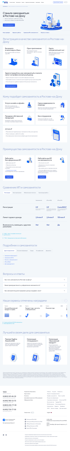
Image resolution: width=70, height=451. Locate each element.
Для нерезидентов (9, 264)
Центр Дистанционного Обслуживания (33, 398)
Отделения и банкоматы (30, 391)
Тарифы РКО (58, 402)
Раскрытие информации (52, 398)
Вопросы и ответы (45, 32)
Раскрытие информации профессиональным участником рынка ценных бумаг (38, 434)
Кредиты (57, 406)
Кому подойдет (6, 32)
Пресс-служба (61, 395)
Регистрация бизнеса (60, 404)
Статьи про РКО (62, 400)
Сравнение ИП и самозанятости (31, 32)
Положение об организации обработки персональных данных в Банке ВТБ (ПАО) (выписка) (40, 445)
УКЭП (48, 408)
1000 (5, 392)
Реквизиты (59, 391)
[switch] (66, 2)
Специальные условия (11, 170)
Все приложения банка (9, 423)
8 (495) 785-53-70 (9, 401)
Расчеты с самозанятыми (11, 259)
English (49, 412)
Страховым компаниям (52, 400)
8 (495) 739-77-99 (9, 409)
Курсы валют (27, 393)
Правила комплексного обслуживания (31, 438)
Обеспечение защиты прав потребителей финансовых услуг (35, 441)
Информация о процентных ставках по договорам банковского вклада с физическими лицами (41, 436)
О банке (49, 391)
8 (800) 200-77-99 (9, 405)
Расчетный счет (50, 402)
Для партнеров (63, 408)
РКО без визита (50, 404)
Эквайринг (62, 406)
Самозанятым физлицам (11, 255)
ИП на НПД (8, 262)
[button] (12, 2)
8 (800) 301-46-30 (9, 396)
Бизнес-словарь (54, 408)
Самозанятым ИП (9, 257)
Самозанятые (50, 406)
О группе (54, 391)
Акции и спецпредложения (53, 393)
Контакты (26, 395)
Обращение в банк (28, 400)
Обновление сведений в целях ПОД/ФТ (31, 443)
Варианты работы (17, 32)
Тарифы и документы (52, 395)
